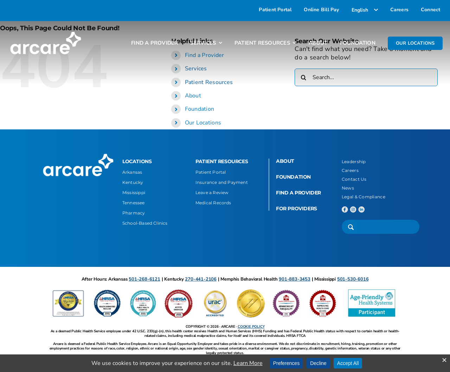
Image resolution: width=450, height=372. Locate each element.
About (193, 96)
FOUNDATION (293, 177)
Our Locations (203, 123)
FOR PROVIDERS (296, 208)
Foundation (199, 109)
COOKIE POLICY (251, 326)
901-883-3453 (294, 279)
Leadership (354, 161)
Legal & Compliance (363, 196)
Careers (350, 170)
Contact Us (354, 179)
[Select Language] (365, 10)
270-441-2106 (201, 279)
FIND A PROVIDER (298, 193)
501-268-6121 (144, 279)
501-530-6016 (353, 279)
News (348, 188)
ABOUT (285, 161)
